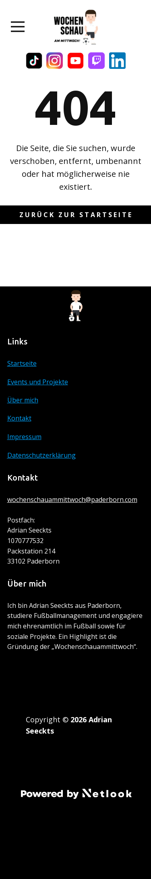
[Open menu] (17, 26)
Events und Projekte (37, 381)
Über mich (22, 400)
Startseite (22, 363)
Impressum (24, 436)
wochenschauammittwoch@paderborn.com (72, 499)
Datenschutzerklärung (41, 455)
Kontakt (19, 418)
